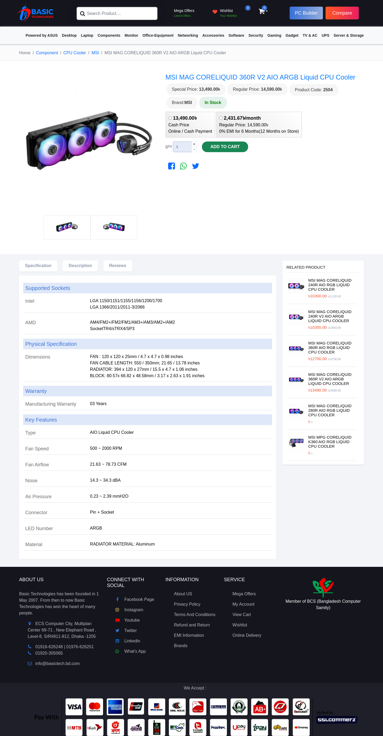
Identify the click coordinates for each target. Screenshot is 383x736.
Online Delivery (246, 635)
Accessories (213, 35)
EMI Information (189, 635)
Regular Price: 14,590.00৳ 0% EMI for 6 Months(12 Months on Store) (259, 124)
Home (25, 53)
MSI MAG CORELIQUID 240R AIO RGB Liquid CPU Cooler (330, 285)
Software (236, 35)
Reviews (117, 265)
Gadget (292, 35)
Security (255, 35)
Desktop (69, 35)
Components (109, 35)
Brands (181, 645)
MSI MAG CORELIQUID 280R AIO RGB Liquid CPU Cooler (330, 410)
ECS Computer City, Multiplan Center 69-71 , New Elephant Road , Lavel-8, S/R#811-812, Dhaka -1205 (62, 630)
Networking (188, 35)
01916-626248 (49, 646)
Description (80, 265)
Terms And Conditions (194, 614)
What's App (130, 651)
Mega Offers (244, 594)
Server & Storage (349, 35)
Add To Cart (221, 147)
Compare (342, 13)
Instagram (129, 610)
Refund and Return (192, 625)
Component (47, 53)
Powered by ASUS (42, 35)
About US (183, 594)
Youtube (127, 620)
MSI (95, 53)
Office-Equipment (158, 35)
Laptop (87, 35)
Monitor (131, 35)
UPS (325, 35)
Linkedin (127, 641)
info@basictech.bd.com (54, 663)
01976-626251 (80, 646)
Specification (38, 265)
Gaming (274, 35)
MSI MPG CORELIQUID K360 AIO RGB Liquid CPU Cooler (330, 441)
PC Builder (306, 13)
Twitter (126, 630)
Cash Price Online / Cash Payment (190, 124)
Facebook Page (134, 599)
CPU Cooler (74, 53)
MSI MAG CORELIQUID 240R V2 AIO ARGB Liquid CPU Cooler (330, 316)
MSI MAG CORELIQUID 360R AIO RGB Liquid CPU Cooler (330, 347)
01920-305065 (49, 653)
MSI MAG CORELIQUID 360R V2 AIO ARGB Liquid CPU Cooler (330, 379)
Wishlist (239, 625)
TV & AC (310, 35)
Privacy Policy (187, 604)
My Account (243, 604)
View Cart (241, 614)
